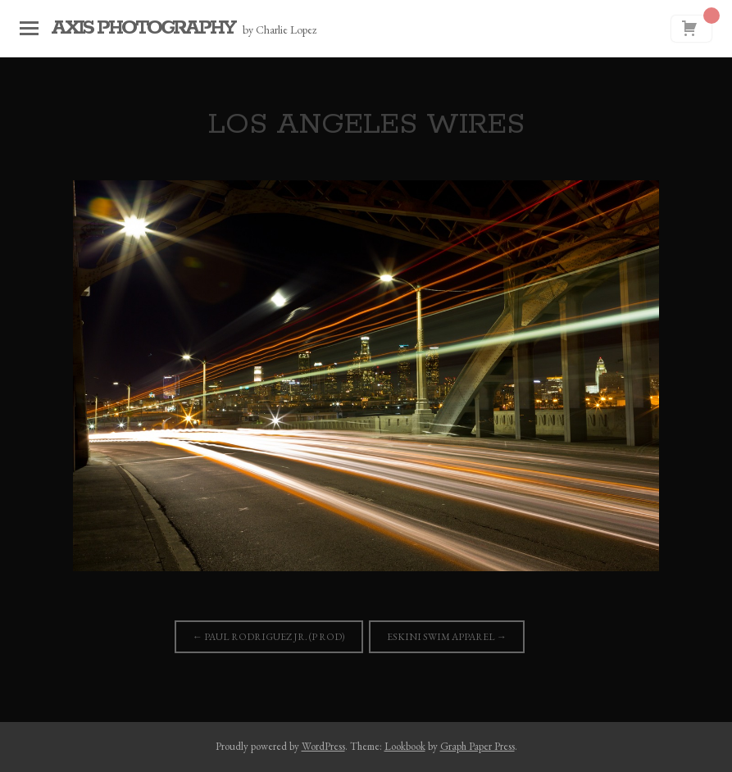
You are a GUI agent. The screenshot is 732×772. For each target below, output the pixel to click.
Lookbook (404, 746)
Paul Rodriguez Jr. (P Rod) (269, 636)
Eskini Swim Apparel (447, 636)
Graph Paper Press (477, 746)
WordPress (323, 746)
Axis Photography (142, 28)
